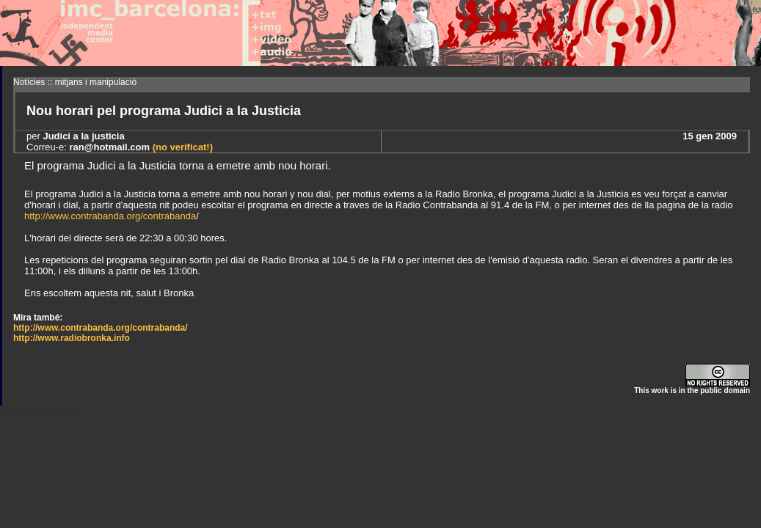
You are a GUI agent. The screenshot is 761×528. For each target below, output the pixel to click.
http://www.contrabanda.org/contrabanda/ (100, 328)
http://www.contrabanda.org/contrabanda (110, 215)
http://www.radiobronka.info (71, 338)
